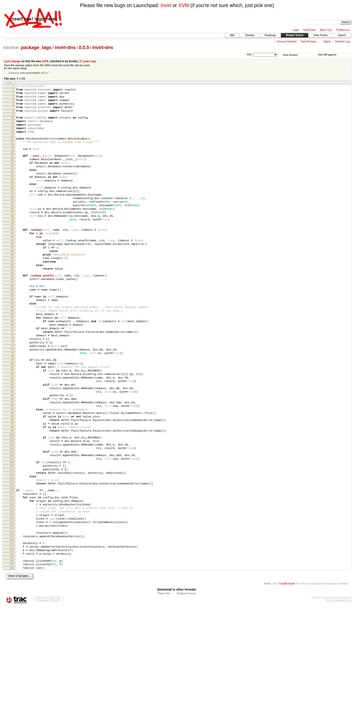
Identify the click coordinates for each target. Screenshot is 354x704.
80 (12, 417)
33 (12, 220)
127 (11, 617)
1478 (45, 61)
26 (12, 190)
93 (12, 473)
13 (12, 137)
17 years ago (87, 61)
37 (12, 237)
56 (12, 316)
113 (11, 558)
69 (12, 371)
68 (12, 367)
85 (12, 439)
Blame (327, 41)
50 (12, 292)
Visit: (249, 54)
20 (12, 165)
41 (12, 253)
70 (12, 376)
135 (11, 651)
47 (12, 279)
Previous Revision (287, 41)
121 (11, 592)
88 (12, 452)
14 (12, 141)
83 (12, 430)
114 (11, 563)
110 (11, 545)
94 (12, 478)
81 (12, 422)
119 (11, 583)
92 (12, 469)
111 (11, 550)
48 (12, 283)
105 (11, 524)
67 (12, 363)
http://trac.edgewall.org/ (338, 697)
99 (12, 499)
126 (11, 613)
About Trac (326, 30)
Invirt (165, 5)
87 (12, 448)
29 (12, 202)
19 (12, 160)
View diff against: (334, 54)
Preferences (343, 30)
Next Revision (309, 41)
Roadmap (270, 35)
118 (11, 579)
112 (11, 554)
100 (11, 503)
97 (12, 490)
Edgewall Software (48, 697)
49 (12, 287)
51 (12, 296)
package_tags (36, 47)
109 (11, 541)
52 (12, 300)
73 (12, 388)
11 (12, 128)
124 (11, 604)
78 (12, 410)
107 (11, 532)
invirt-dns (65, 47)
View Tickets (320, 35)
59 (12, 329)
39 (12, 245)
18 (12, 157)
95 (12, 482)
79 (12, 413)
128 (11, 622)
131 (11, 634)
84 (12, 435)
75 (12, 397)
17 (12, 153)
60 (12, 334)
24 (12, 181)
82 (12, 426)
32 (12, 215)
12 (12, 132)
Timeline (249, 35)
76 (12, 401)
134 (11, 646)
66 (12, 358)
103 (11, 515)
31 (12, 211)
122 (11, 596)
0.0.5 (84, 47)
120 (11, 587)
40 (12, 250)
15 (12, 145)
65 (12, 354)
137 (11, 659)
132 (11, 638)
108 (11, 537)
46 (12, 274)
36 (12, 232)
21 (12, 168)
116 (11, 570)
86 (12, 443)
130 (11, 630)
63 (12, 345)
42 (12, 257)
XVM (183, 5)
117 (11, 574)
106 (11, 528)
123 (11, 600)
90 (12, 460)
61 (12, 337)
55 (12, 312)
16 (12, 149)
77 (12, 406)
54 (12, 309)
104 (11, 520)
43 (12, 262)
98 (12, 495)
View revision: (290, 54)
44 (12, 266)
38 (12, 241)
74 (12, 393)
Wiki (232, 35)
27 (12, 194)
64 (12, 350)
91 (12, 465)
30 (12, 207)
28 (12, 198)
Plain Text (164, 690)
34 (12, 224)
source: (11, 47)
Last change (12, 61)
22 (12, 172)
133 (11, 642)
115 (11, 567)
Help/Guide (309, 30)
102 (11, 511)
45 (12, 270)
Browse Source (294, 35)
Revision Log (342, 41)
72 (12, 384)
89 (12, 456)
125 (11, 609)
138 (11, 664)
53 (12, 305)
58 (12, 325)
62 (12, 341)
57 (12, 321)
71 (12, 380)
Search (342, 35)
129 (11, 626)
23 (12, 177)
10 (12, 124)
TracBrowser (286, 680)
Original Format (186, 690)
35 (12, 228)
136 (11, 655)
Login (296, 30)
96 (12, 486)
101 (11, 507)
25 (12, 185)
